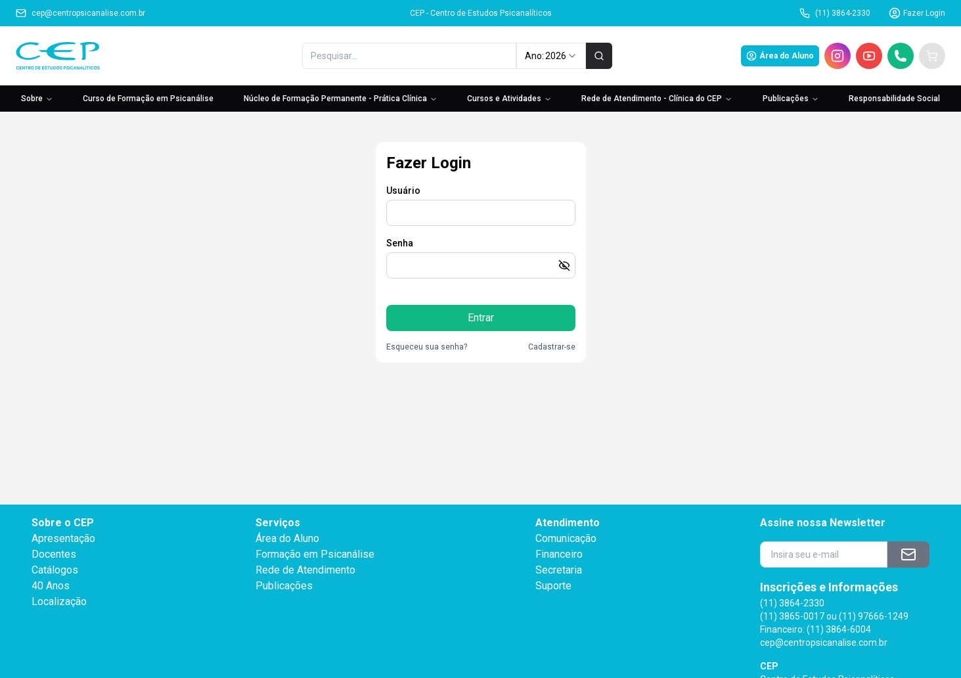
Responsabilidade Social (894, 98)
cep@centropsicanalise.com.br (80, 13)
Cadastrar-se (551, 346)
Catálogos (55, 570)
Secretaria (558, 570)
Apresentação (63, 538)
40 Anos (51, 585)
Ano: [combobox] (551, 55)
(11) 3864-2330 (834, 13)
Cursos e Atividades (509, 98)
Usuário (403, 190)
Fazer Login (917, 13)
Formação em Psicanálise (315, 554)
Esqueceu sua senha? (426, 346)
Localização (59, 601)
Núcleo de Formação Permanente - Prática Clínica (340, 98)
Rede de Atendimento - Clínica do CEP (656, 98)
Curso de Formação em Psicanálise (148, 98)
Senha (399, 243)
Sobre (37, 98)
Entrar (481, 317)
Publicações (791, 98)
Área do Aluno (780, 56)
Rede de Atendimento (305, 570)
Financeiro (559, 554)
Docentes (54, 554)
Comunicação (565, 538)
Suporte (553, 585)
